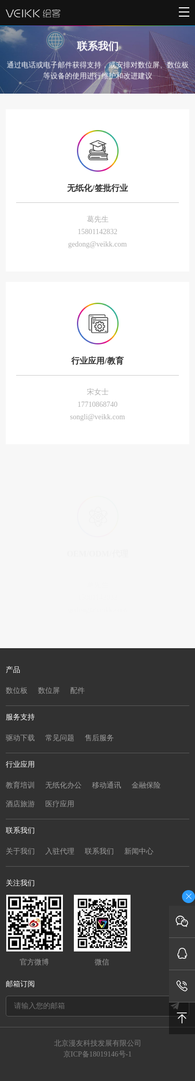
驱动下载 (20, 738)
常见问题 (59, 738)
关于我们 (20, 851)
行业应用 (20, 764)
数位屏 (49, 690)
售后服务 (99, 738)
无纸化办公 (63, 785)
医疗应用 (59, 804)
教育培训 (20, 785)
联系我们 (20, 830)
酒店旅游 (20, 804)
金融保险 (146, 785)
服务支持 (20, 717)
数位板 (17, 690)
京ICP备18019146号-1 (97, 1054)
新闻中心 (138, 851)
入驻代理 (59, 851)
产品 (13, 670)
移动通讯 (106, 785)
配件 (77, 690)
